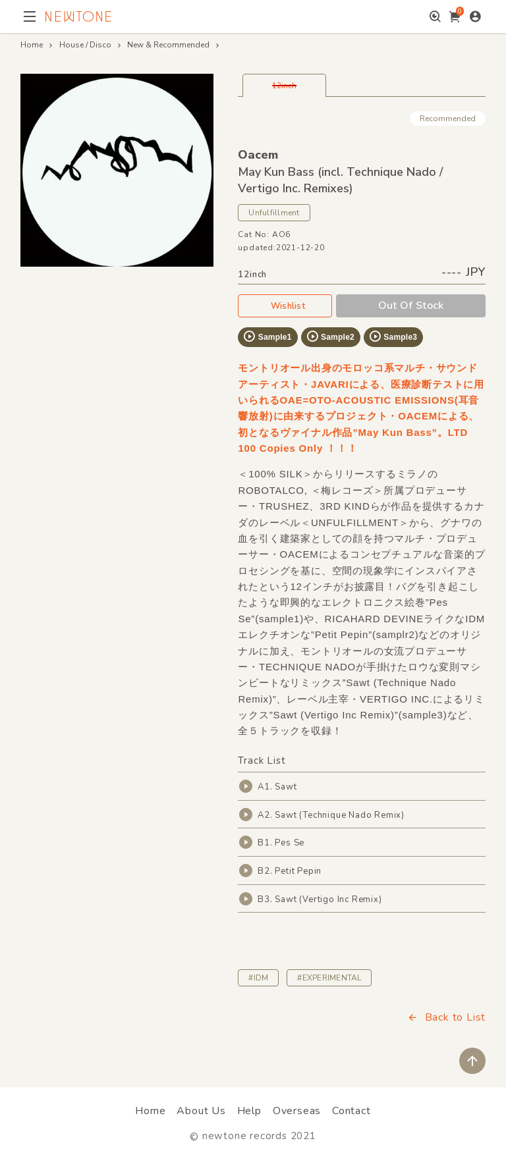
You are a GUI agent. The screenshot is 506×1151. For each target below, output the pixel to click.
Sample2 (330, 336)
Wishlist (285, 306)
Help (249, 1111)
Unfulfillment (273, 212)
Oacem (258, 155)
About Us (201, 1111)
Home (31, 45)
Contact (351, 1111)
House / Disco (85, 45)
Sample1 (266, 336)
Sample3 (392, 336)
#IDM (258, 978)
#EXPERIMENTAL (329, 978)
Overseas (297, 1111)
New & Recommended (168, 45)
